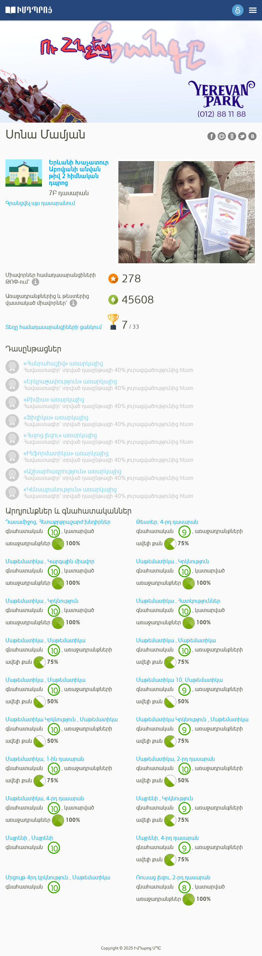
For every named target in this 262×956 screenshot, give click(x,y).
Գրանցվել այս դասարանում (40, 203)
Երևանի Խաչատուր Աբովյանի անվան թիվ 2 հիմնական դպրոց (78, 172)
